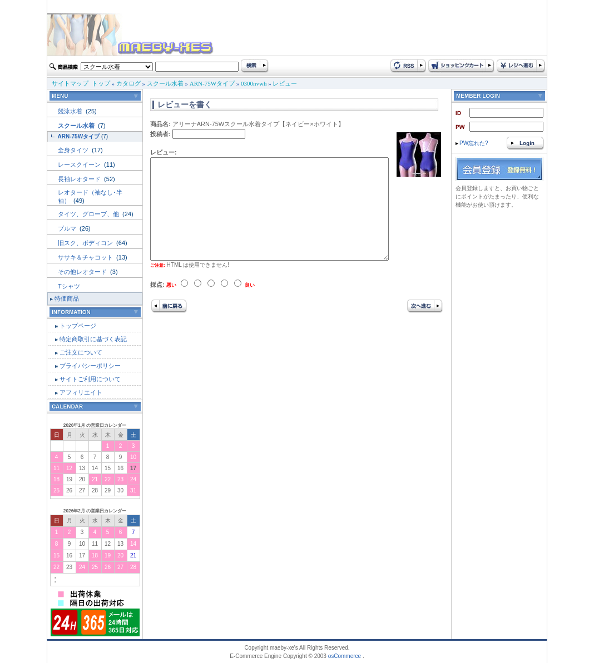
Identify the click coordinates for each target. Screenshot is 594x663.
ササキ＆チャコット (86, 257)
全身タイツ (74, 150)
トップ (101, 83)
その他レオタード (83, 271)
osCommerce (344, 656)
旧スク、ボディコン (86, 243)
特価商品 (67, 298)
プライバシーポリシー (90, 365)
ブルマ (68, 228)
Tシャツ (69, 286)
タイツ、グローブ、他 (89, 214)
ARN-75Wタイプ (212, 83)
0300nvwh (253, 83)
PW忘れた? (472, 143)
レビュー (285, 83)
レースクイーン (80, 164)
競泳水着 (71, 111)
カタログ (128, 83)
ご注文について (81, 352)
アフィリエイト (81, 392)
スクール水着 (165, 83)
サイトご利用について (90, 379)
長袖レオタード (80, 179)
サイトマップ (70, 83)
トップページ (78, 325)
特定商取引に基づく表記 (93, 339)
